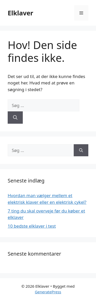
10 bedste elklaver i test (32, 226)
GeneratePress (48, 291)
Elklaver (20, 12)
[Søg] (15, 117)
